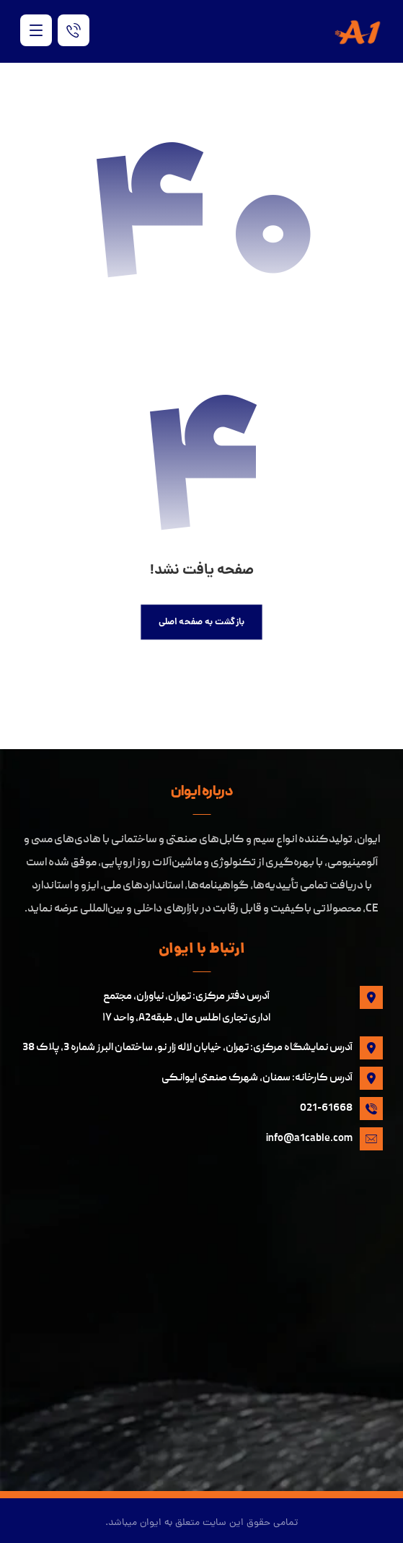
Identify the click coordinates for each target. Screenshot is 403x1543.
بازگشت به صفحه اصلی (202, 622)
